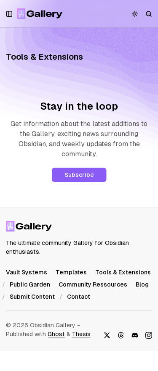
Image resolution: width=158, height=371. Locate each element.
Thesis (81, 334)
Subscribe (79, 174)
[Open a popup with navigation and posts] (9, 13)
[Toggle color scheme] (135, 13)
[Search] (148, 13)
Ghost (56, 334)
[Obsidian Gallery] (40, 13)
